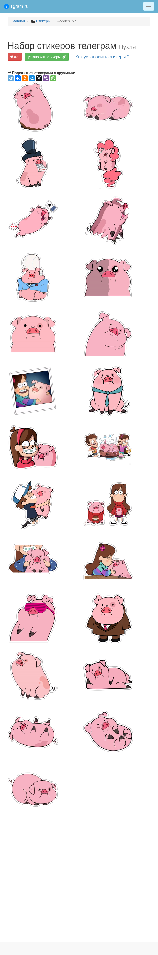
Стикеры (43, 21)
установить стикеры (47, 57)
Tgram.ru (16, 6)
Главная (18, 21)
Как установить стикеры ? (102, 56)
